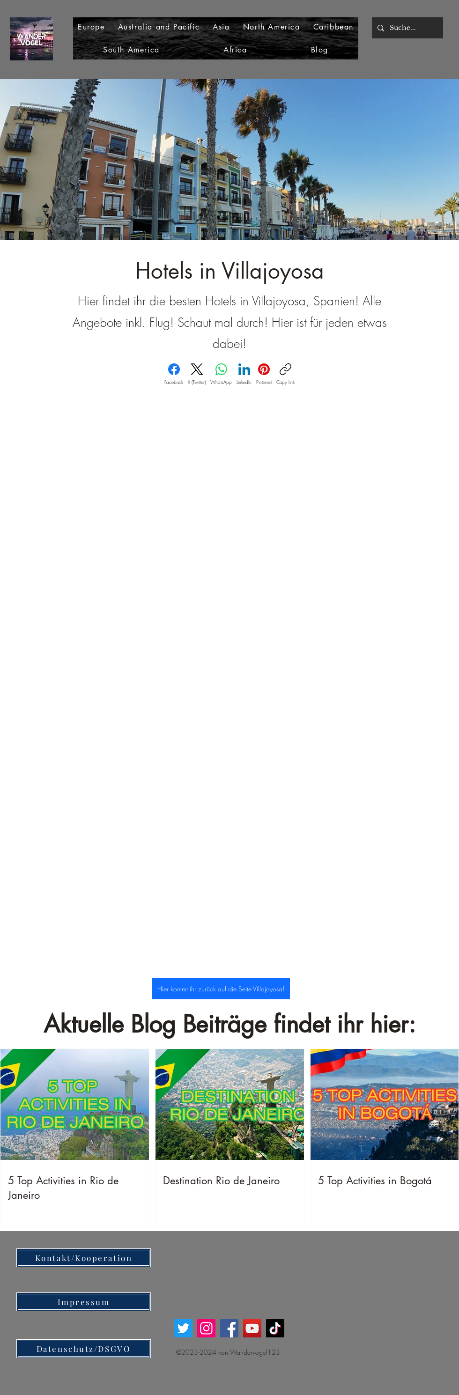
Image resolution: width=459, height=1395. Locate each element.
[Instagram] (206, 1328)
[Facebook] (173, 374)
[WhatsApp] (221, 374)
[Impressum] (83, 1301)
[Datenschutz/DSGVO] (83, 1348)
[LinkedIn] (244, 374)
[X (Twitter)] (197, 374)
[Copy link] (285, 374)
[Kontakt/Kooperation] (83, 1257)
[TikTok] (275, 1328)
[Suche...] (406, 27)
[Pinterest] (264, 374)
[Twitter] (183, 1328)
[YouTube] (252, 1328)
